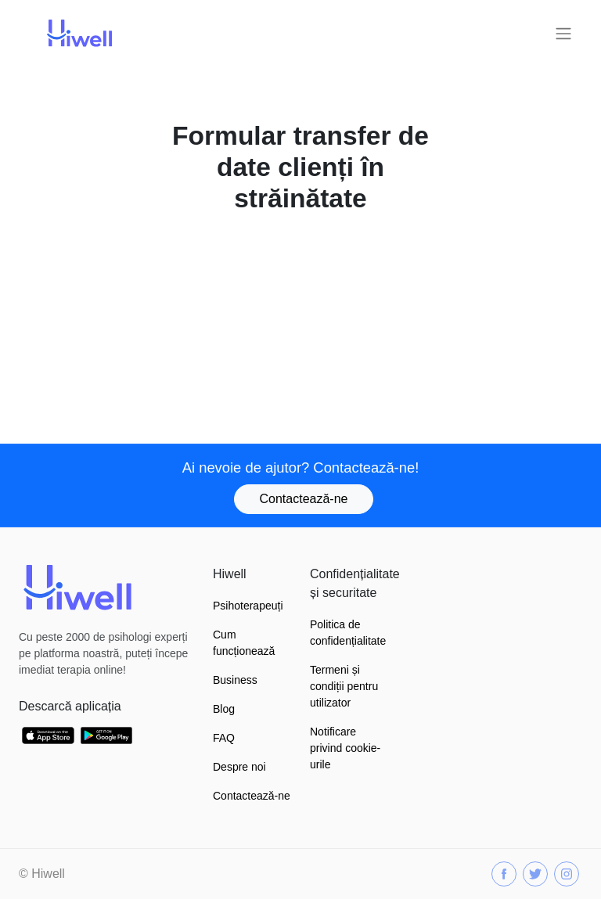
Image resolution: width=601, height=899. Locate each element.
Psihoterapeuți (248, 605)
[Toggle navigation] (563, 33)
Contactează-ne (304, 498)
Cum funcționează (244, 642)
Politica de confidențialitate (348, 632)
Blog (224, 709)
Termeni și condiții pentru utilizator (344, 686)
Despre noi (239, 767)
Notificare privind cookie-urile (345, 748)
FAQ (224, 738)
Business (235, 680)
